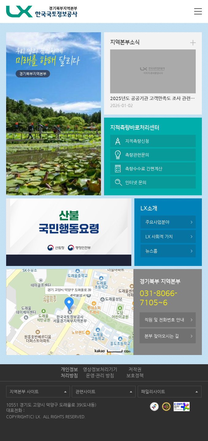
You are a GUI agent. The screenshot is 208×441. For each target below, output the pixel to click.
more (193, 42)
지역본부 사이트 (24, 391)
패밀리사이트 (153, 391)
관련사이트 (85, 391)
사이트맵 (198, 11)
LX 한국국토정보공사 (42, 12)
